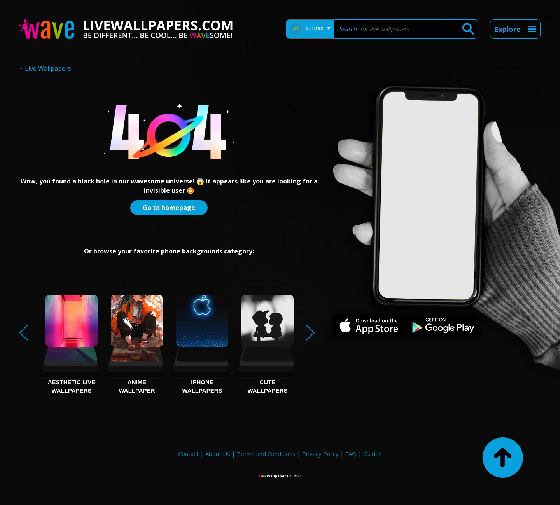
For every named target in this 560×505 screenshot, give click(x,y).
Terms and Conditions (266, 454)
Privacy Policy (320, 454)
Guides (372, 454)
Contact (188, 454)
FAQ (351, 454)
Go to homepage (169, 207)
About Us (217, 454)
